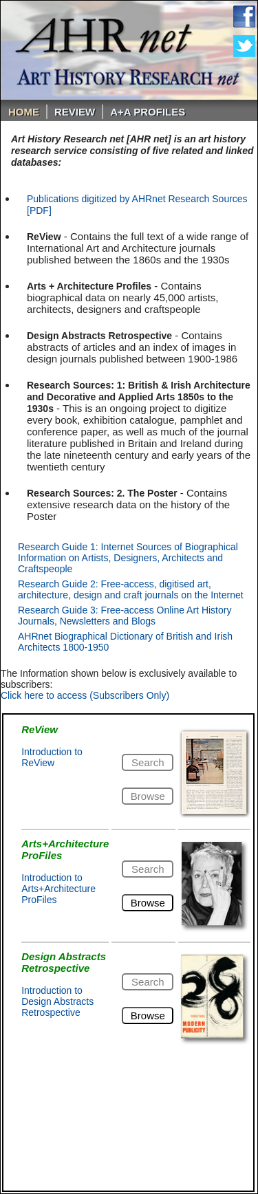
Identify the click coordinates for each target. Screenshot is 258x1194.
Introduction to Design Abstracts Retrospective (57, 1001)
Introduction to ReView (52, 757)
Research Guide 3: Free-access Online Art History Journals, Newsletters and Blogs (124, 616)
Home (23, 112)
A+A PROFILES (147, 112)
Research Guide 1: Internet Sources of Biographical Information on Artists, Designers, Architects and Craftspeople (128, 557)
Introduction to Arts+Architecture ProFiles (58, 888)
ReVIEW (74, 112)
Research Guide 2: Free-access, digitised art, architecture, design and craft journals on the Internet (131, 589)
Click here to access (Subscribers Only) (85, 695)
